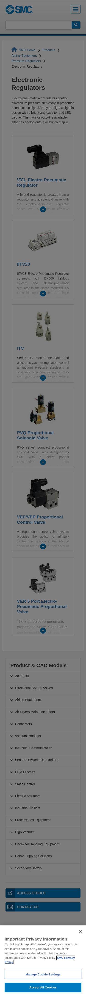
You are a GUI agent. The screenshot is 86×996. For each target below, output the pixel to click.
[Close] (80, 941)
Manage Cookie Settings (43, 983)
